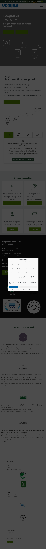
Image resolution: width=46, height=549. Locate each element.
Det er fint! (13, 286)
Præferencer (32, 286)
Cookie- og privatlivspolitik (17, 289)
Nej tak (23, 286)
